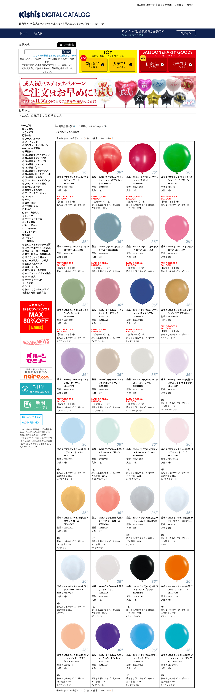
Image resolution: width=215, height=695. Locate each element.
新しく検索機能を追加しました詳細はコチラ (54, 55)
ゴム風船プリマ (32, 167)
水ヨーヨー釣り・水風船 (36, 251)
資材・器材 (30, 203)
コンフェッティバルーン (36, 145)
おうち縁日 (27, 132)
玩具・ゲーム (31, 267)
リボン (28, 199)
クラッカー (30, 238)
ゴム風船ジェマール (34, 164)
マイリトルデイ (29, 231)
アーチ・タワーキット (35, 193)
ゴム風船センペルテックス (37, 155)
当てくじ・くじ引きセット (37, 257)
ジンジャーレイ (29, 228)
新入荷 (38, 33)
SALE (27, 286)
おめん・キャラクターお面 (37, 244)
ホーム (23, 33)
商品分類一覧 (65, 126)
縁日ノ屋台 (27, 129)
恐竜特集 (26, 135)
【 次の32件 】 (106, 138)
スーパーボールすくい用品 (37, 248)
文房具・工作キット (34, 264)
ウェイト (29, 196)
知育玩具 (26, 235)
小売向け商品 (31, 206)
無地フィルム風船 (33, 190)
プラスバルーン (32, 139)
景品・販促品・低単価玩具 (37, 254)
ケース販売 (27, 283)
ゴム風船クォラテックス (36, 171)
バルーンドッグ (29, 225)
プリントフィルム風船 (35, 183)
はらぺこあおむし (30, 212)
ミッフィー (27, 215)
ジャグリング (31, 142)
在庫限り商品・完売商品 (34, 292)
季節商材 (29, 151)
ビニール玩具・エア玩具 (36, 260)
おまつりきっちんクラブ (36, 289)
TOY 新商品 (28, 241)
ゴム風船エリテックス (35, 161)
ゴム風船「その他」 (34, 177)
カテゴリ (25, 125)
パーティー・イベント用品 (37, 273)
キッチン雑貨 (28, 222)
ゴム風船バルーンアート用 (37, 174)
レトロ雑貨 (30, 276)
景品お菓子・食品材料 (35, 270)
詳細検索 (67, 44)
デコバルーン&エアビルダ (37, 180)
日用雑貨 (26, 209)
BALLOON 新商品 (31, 148)
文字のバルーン (32, 187)
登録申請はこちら (133, 35)
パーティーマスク (33, 280)
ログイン (186, 33)
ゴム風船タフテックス (35, 158)
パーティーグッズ (33, 219)
